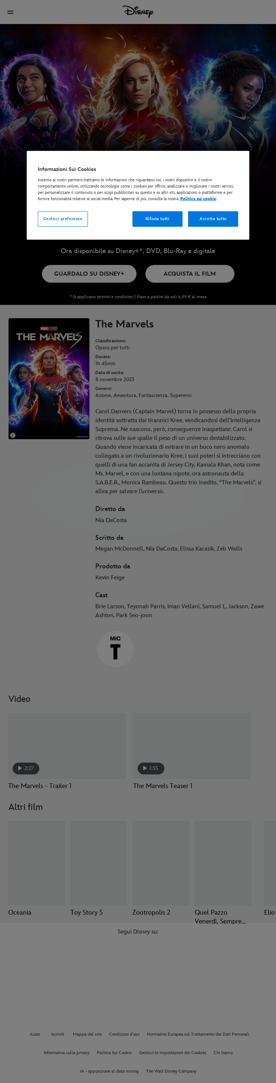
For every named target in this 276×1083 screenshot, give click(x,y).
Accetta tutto (213, 218)
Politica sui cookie (198, 198)
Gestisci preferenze (63, 218)
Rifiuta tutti (157, 218)
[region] (138, 195)
